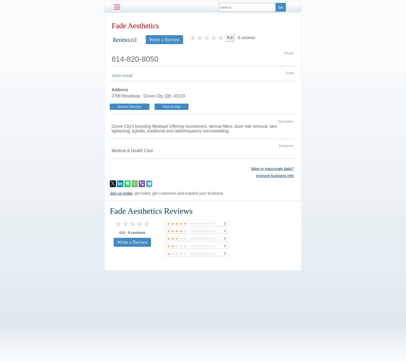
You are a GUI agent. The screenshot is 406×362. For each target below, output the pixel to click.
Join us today (121, 193)
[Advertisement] (203, 307)
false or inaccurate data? (272, 168)
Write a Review (164, 39)
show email (122, 75)
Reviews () (124, 39)
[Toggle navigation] (117, 7)
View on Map (171, 107)
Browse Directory (129, 107)
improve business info (275, 175)
